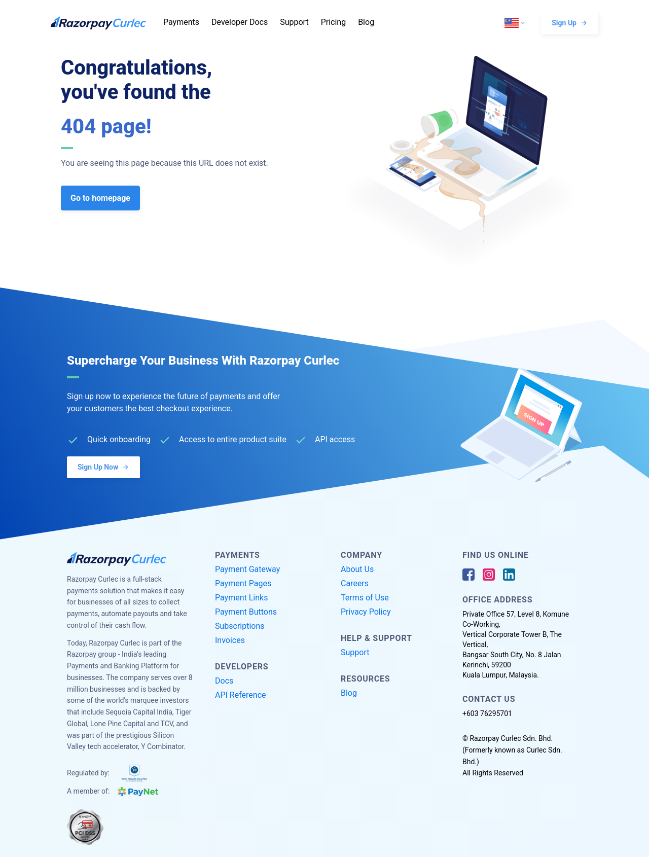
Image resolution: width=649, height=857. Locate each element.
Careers (355, 583)
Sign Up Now (103, 466)
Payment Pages (243, 583)
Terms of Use (365, 597)
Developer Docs (239, 22)
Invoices (230, 640)
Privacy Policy (366, 612)
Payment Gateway (247, 569)
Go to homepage (100, 198)
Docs (224, 681)
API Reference (240, 695)
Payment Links (241, 597)
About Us (357, 569)
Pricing (333, 22)
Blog (366, 22)
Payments (181, 22)
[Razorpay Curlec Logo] (104, 23)
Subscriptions (240, 626)
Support (294, 22)
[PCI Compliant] (85, 827)
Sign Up (570, 22)
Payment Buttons (246, 612)
